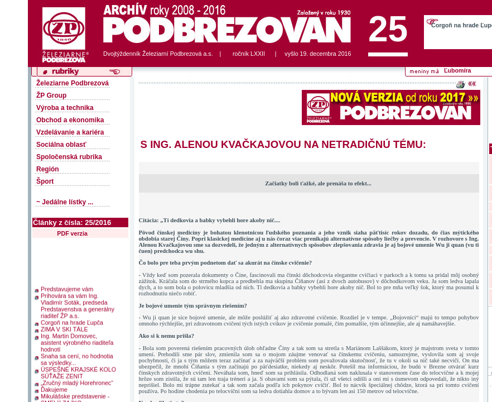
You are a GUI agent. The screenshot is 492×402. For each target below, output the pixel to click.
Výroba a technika (65, 108)
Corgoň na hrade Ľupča (72, 320)
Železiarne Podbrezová (72, 83)
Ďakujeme (54, 387)
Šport (45, 181)
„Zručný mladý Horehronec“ (77, 380)
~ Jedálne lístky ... (64, 202)
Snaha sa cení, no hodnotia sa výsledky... (77, 357)
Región (47, 169)
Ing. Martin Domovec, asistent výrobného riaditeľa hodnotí (77, 341)
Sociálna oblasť (61, 145)
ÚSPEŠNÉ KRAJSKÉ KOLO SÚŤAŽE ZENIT (78, 370)
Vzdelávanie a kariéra (70, 132)
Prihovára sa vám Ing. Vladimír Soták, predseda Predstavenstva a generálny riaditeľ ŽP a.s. (77, 303)
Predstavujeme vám (67, 287)
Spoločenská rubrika (69, 157)
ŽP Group (51, 95)
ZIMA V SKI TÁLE (64, 327)
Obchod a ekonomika (70, 120)
